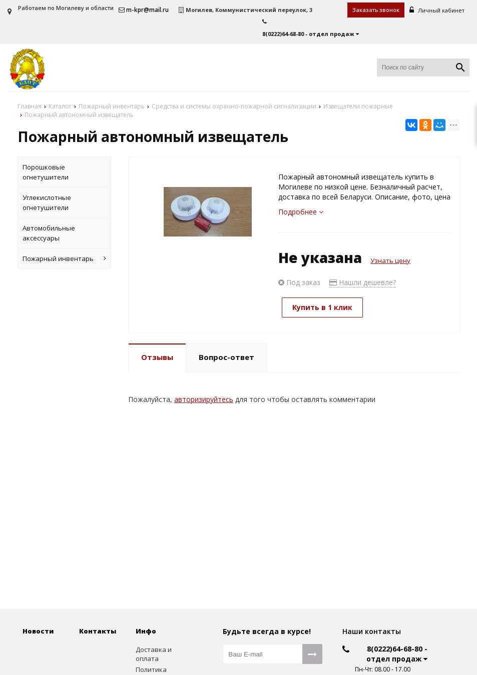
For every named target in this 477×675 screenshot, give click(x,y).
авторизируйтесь (203, 399)
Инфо (146, 631)
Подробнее (300, 211)
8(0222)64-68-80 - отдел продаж (396, 654)
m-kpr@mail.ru (144, 10)
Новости (38, 631)
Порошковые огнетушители (46, 172)
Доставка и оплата (154, 654)
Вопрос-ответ (226, 357)
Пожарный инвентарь (64, 259)
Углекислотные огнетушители (47, 202)
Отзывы (157, 357)
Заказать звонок (375, 10)
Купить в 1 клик (322, 307)
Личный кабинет (436, 10)
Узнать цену (390, 260)
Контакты (97, 631)
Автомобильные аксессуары (49, 233)
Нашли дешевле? (362, 282)
